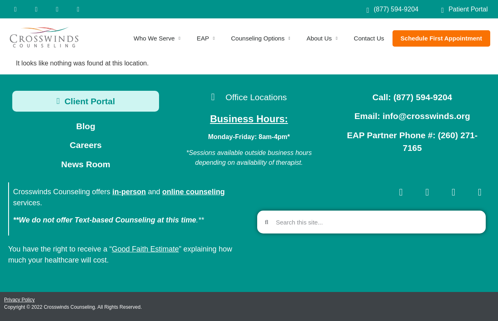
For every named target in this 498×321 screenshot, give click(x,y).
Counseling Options (260, 38)
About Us (322, 38)
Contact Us (369, 38)
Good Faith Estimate (145, 249)
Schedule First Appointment (441, 38)
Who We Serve (157, 38)
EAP (206, 38)
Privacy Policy (19, 300)
